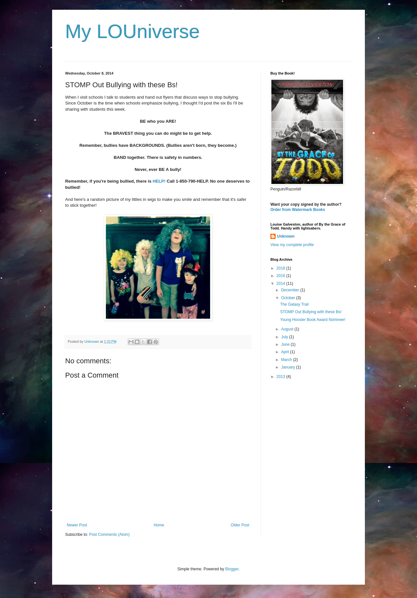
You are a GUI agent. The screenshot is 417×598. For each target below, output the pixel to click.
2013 (281, 376)
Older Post (240, 525)
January (288, 367)
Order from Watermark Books (297, 209)
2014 (281, 283)
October (288, 298)
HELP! (158, 181)
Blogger (231, 569)
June (286, 344)
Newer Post (77, 525)
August (288, 329)
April (285, 352)
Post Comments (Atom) (109, 534)
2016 (281, 275)
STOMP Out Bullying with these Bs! (310, 312)
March (287, 359)
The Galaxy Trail (294, 304)
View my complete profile (292, 245)
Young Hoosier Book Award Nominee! (312, 319)
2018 (281, 268)
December (290, 290)
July (285, 337)
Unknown (286, 236)
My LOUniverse (132, 31)
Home (159, 525)
